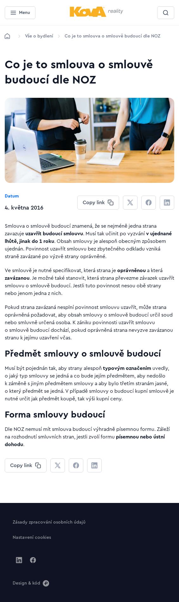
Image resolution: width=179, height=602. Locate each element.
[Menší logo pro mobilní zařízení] (96, 15)
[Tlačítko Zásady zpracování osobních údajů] (49, 522)
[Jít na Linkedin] (19, 560)
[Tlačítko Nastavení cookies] (32, 537)
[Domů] (7, 36)
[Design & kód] (31, 582)
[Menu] (20, 12)
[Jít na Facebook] (33, 560)
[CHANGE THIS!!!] (98, 203)
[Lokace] (39, 36)
